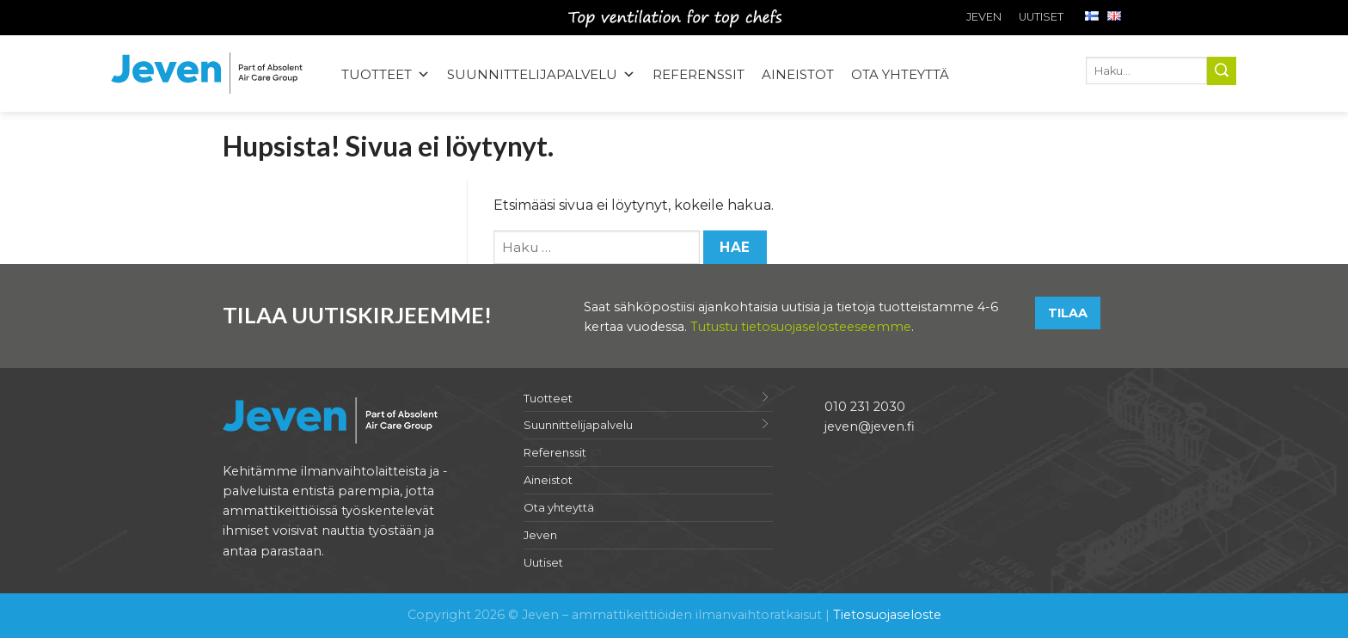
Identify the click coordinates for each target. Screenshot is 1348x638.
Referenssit (698, 74)
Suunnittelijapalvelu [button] (541, 75)
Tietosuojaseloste (887, 615)
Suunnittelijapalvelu (578, 425)
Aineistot (798, 74)
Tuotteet (548, 398)
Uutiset (1041, 16)
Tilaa (1068, 313)
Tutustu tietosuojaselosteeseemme (800, 326)
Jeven (984, 16)
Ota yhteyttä (900, 74)
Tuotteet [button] (385, 75)
